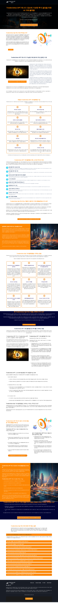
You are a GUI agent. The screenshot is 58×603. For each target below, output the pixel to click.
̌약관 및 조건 (32, 583)
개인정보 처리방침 (38, 583)
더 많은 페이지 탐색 (29, 599)
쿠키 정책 (43, 583)
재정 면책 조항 (49, 583)
